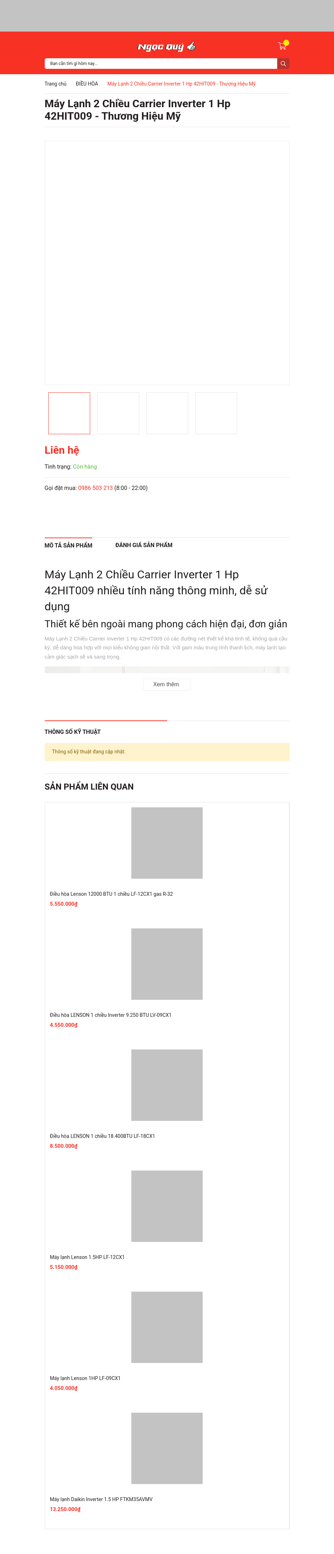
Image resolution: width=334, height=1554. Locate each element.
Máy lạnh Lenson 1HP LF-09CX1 (85, 1378)
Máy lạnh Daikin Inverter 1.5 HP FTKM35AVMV (101, 1499)
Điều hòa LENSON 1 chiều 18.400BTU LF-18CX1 (102, 1136)
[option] (167, 262)
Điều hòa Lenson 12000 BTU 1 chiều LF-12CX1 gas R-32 (111, 894)
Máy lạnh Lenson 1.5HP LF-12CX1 (87, 1257)
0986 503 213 (95, 488)
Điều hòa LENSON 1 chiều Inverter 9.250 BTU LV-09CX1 (111, 1015)
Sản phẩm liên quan (89, 787)
